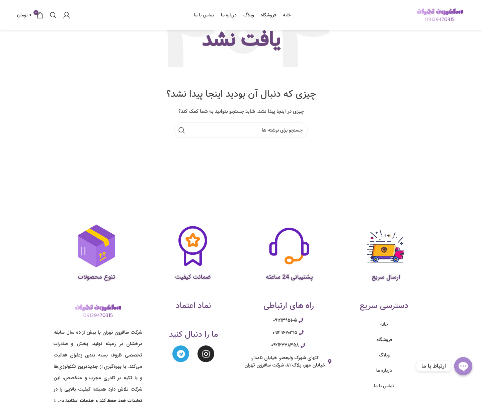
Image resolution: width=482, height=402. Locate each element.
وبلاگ (384, 355)
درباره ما (384, 370)
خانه (384, 324)
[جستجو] (53, 15)
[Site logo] (440, 15)
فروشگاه (384, 339)
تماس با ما (384, 386)
